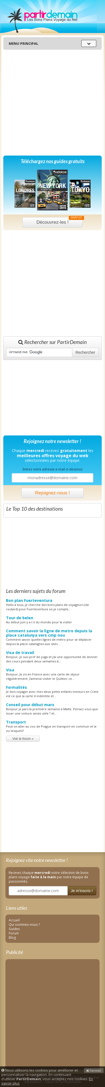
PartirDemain (49, 16)
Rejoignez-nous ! (52, 492)
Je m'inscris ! (82, 891)
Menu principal (23, 43)
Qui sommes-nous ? (24, 924)
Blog (12, 937)
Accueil (14, 920)
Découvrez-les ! (59, 221)
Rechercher (85, 352)
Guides (14, 929)
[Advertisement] (51, 102)
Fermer (93, 1070)
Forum (14, 933)
